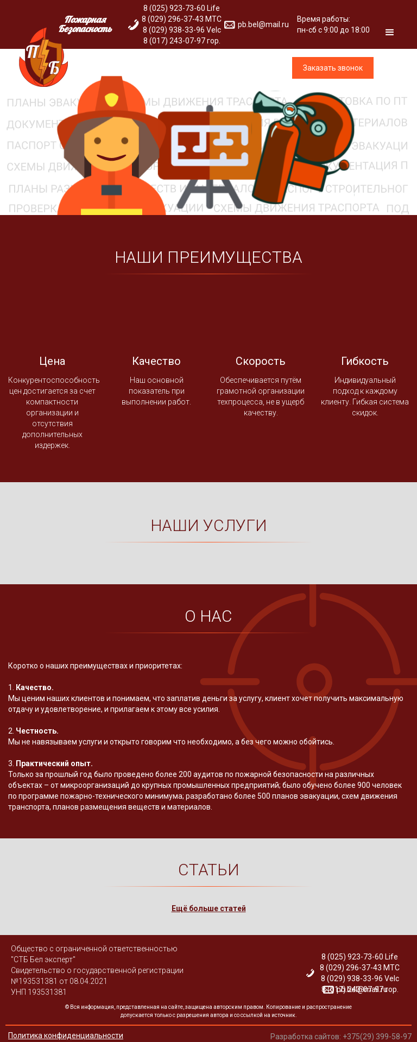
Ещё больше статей (209, 908)
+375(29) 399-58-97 (377, 1036)
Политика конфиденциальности (65, 1035)
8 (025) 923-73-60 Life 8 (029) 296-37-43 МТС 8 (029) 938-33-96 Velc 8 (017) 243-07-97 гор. (360, 973)
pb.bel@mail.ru (362, 989)
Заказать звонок (333, 68)
